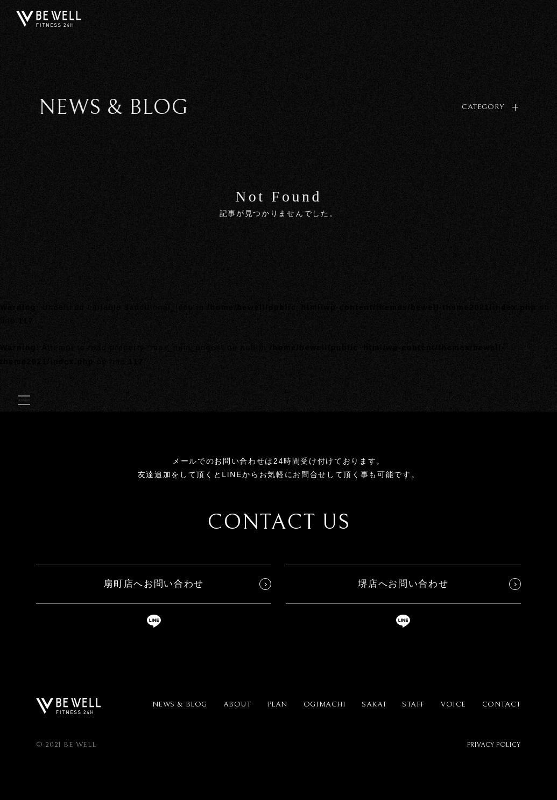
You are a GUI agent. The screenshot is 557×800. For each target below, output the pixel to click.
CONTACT (501, 704)
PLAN (277, 704)
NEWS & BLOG (179, 704)
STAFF (413, 704)
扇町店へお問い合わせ (153, 584)
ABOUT (237, 704)
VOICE (453, 704)
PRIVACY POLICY (494, 744)
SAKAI (374, 704)
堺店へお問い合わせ (403, 584)
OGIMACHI (325, 704)
